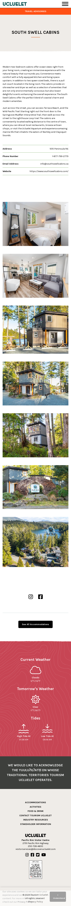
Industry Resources (35, 819)
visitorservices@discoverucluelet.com (36, 849)
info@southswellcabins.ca (54, 163)
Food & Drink (36, 811)
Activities (35, 806)
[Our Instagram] (27, 855)
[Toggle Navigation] (65, 4)
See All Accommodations (35, 624)
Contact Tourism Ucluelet (35, 815)
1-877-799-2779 (60, 156)
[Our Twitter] (37, 855)
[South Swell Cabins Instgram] (30, 597)
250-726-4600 (35, 846)
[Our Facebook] (32, 855)
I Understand (59, 896)
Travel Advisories (35, 11)
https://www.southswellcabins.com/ (49, 171)
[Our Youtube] (43, 855)
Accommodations (35, 802)
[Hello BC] (35, 869)
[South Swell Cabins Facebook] (40, 597)
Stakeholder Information (35, 824)
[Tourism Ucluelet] (15, 4)
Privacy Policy (25, 901)
